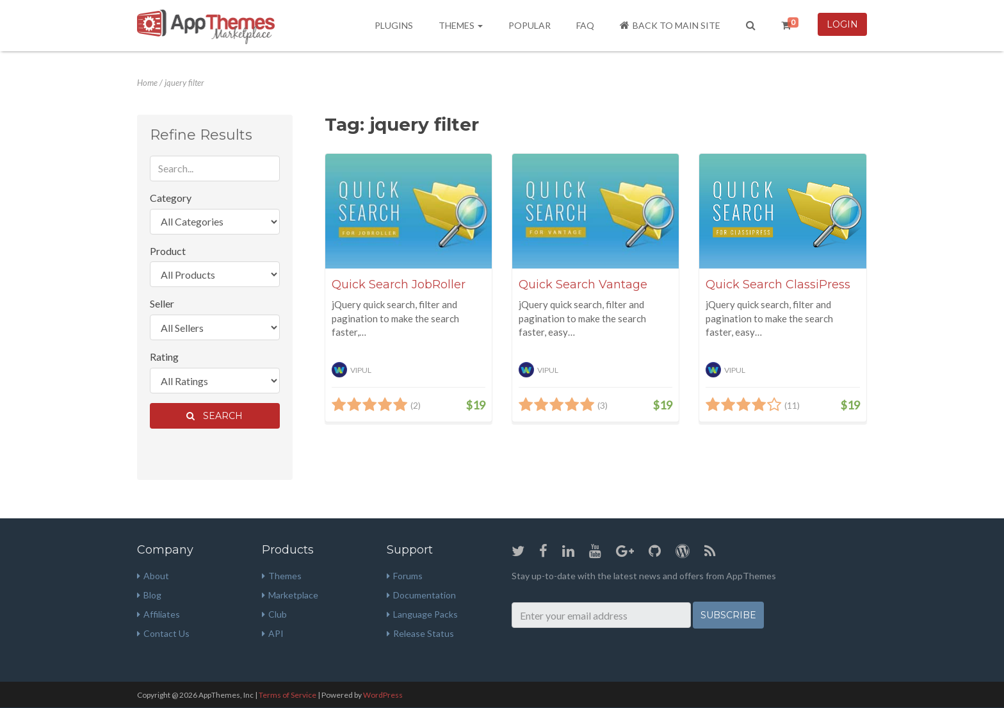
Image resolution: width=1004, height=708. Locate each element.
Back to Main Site (670, 25)
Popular (529, 25)
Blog (149, 594)
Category (170, 198)
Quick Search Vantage (583, 284)
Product (168, 251)
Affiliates (158, 614)
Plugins (394, 25)
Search (214, 416)
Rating (164, 356)
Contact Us (163, 633)
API (273, 633)
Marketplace (290, 594)
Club (274, 614)
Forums (405, 575)
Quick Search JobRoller (399, 284)
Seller (162, 303)
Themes (461, 25)
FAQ (585, 25)
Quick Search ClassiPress (778, 284)
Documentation (421, 594)
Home (147, 83)
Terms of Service (287, 695)
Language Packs (422, 614)
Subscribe (728, 615)
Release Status (420, 633)
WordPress (383, 695)
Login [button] (842, 24)
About (153, 575)
